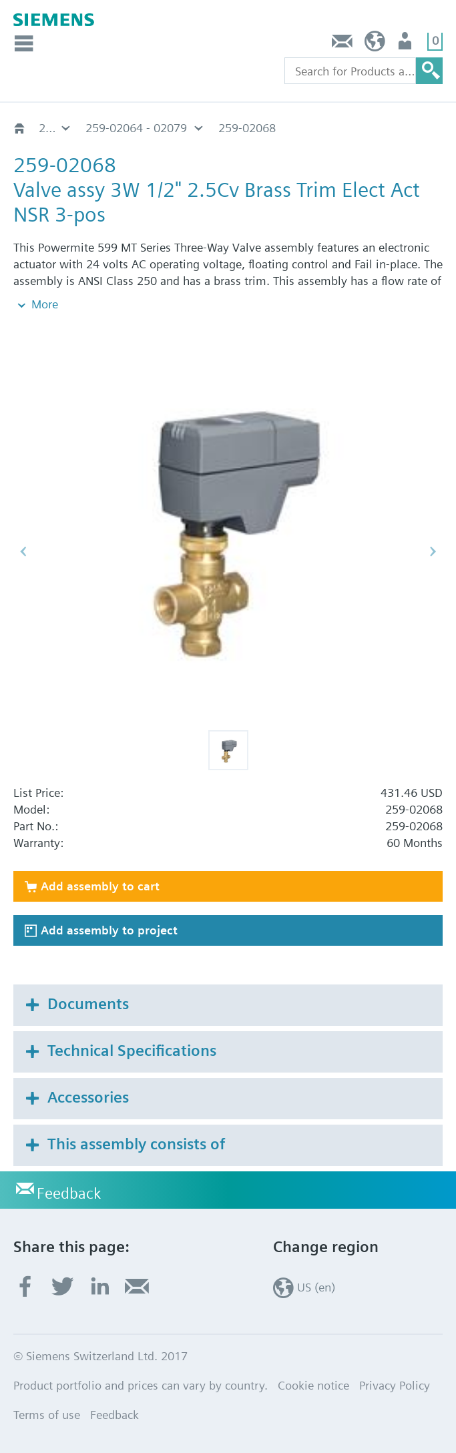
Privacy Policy (394, 1385)
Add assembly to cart (100, 886)
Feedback (342, 44)
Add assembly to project (109, 930)
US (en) (375, 44)
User (406, 44)
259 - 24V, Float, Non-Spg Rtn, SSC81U (55, 128)
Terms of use (46, 1415)
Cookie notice (313, 1385)
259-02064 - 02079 (136, 128)
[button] (228, 750)
